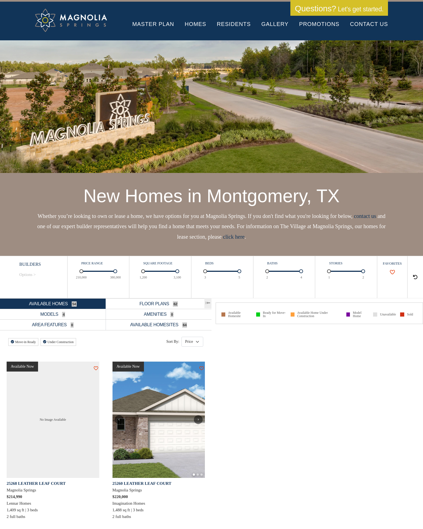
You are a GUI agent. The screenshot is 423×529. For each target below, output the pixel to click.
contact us (365, 216)
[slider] (81, 271)
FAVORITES (392, 263)
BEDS (209, 263)
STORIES (335, 263)
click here (234, 237)
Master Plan (153, 24)
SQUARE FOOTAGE (157, 263)
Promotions (319, 24)
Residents (234, 24)
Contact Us (369, 24)
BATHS (272, 263)
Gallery (275, 24)
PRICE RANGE (92, 263)
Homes (195, 24)
